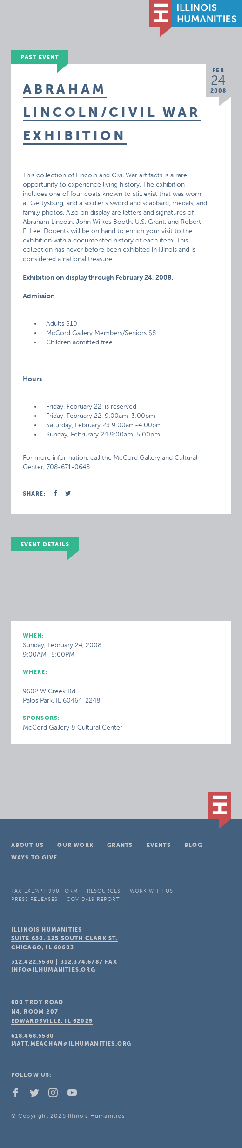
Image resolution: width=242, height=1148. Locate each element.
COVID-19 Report (93, 899)
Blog (193, 845)
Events (159, 845)
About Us (27, 845)
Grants (120, 845)
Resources (104, 891)
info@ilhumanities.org (53, 970)
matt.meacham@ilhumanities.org (71, 1044)
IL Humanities (195, 18)
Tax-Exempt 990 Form (44, 891)
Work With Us (151, 891)
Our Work (75, 845)
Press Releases (34, 899)
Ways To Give (34, 857)
